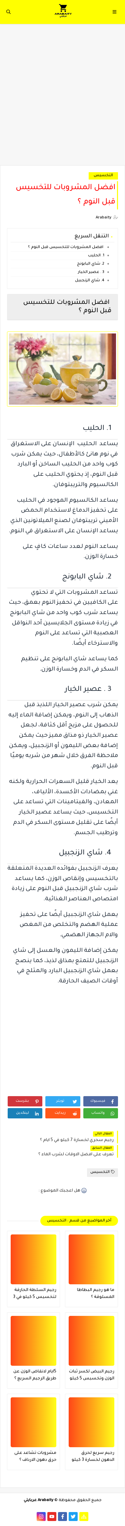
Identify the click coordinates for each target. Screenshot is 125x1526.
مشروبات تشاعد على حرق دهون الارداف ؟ (35, 1456)
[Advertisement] (62, 98)
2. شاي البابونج (90, 264)
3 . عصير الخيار (91, 272)
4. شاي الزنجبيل (89, 281)
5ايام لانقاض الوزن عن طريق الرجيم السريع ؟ (34, 1375)
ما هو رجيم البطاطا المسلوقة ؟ (95, 1294)
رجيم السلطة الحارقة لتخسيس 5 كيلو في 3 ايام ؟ (34, 1294)
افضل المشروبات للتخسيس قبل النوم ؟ (65, 247)
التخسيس (103, 176)
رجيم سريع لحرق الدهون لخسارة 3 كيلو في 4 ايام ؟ (93, 1457)
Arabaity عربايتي (38, 1500)
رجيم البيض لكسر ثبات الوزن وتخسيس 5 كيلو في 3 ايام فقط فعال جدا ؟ (91, 1375)
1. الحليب (96, 256)
